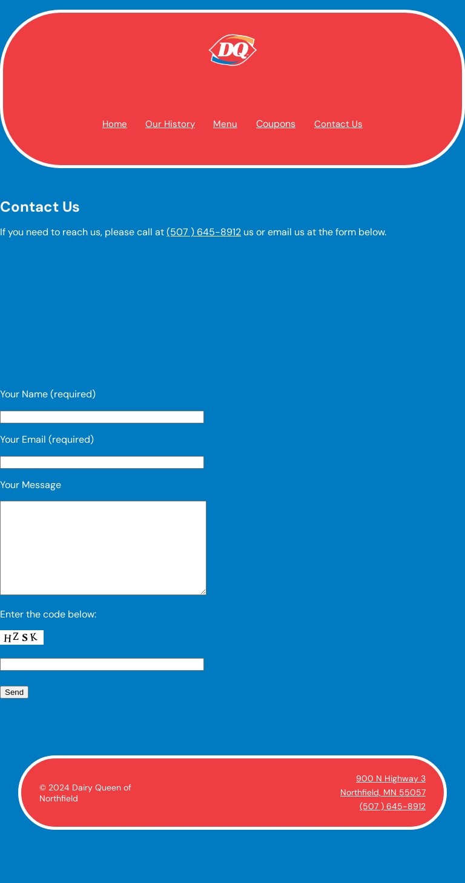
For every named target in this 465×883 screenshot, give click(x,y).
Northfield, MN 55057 (383, 810)
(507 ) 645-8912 (204, 232)
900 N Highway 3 (391, 796)
